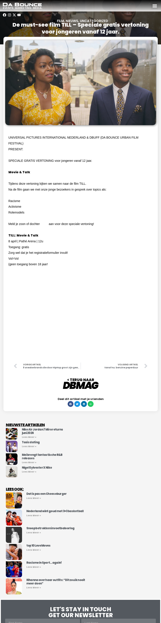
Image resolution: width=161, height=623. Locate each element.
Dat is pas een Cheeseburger (46, 494)
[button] (154, 5)
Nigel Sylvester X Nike (37, 468)
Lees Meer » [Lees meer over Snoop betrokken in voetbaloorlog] (33, 532)
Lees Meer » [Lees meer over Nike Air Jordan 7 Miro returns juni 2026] (29, 437)
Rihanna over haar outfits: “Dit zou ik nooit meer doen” (55, 582)
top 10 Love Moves (38, 546)
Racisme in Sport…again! (44, 563)
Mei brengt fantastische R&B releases (42, 456)
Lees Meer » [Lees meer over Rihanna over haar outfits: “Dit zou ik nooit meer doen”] (33, 587)
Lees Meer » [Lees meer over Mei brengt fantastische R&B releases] (29, 462)
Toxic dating (31, 442)
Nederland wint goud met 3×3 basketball (54, 511)
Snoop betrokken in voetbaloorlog (50, 528)
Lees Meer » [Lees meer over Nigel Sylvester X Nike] (29, 471)
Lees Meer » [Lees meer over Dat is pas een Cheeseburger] (33, 498)
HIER (44, 224)
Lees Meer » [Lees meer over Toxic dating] (29, 446)
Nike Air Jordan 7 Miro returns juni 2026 (42, 431)
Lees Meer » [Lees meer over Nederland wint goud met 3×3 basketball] (33, 515)
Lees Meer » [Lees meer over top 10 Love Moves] (33, 550)
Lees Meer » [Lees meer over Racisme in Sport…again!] (33, 567)
